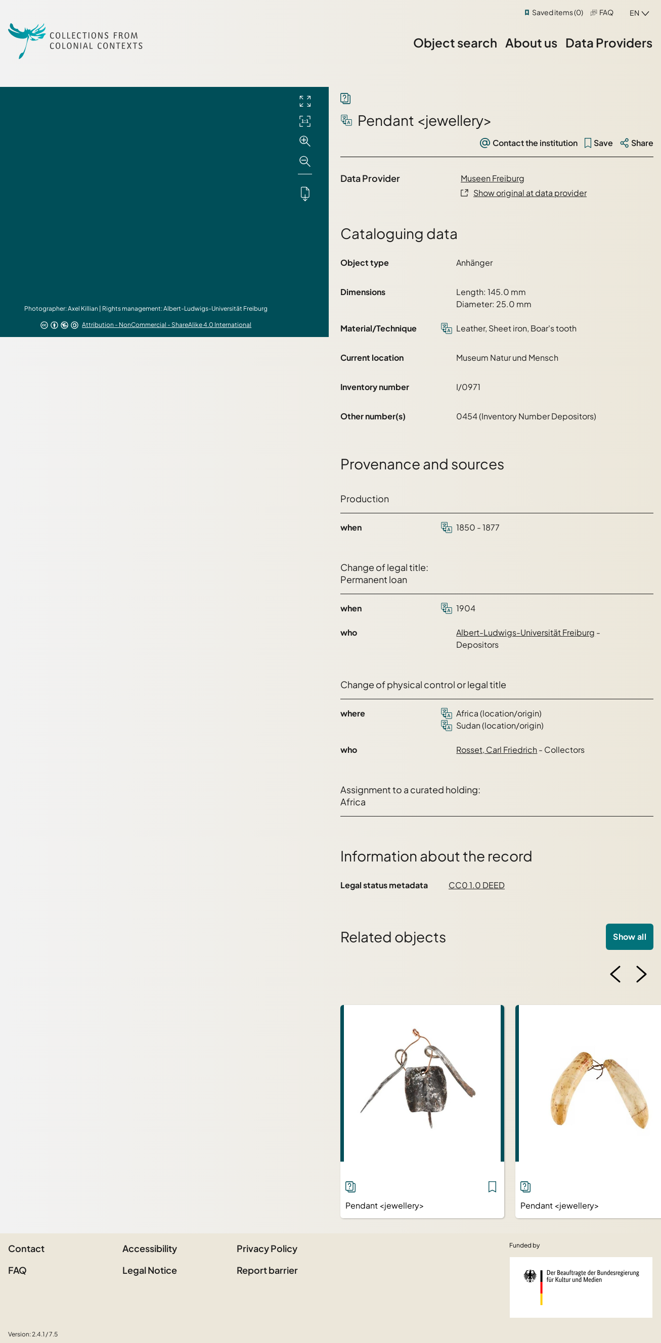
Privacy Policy (267, 1248)
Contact (26, 1248)
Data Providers (608, 42)
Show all (629, 936)
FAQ (606, 12)
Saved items (557, 12)
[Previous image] (615, 974)
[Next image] (641, 974)
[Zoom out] (305, 162)
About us (531, 42)
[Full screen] (305, 101)
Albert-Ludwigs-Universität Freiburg (525, 632)
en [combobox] (634, 12)
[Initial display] (305, 121)
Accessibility (149, 1248)
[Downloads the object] (305, 193)
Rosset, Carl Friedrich (496, 749)
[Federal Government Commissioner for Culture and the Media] (581, 1287)
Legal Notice (149, 1270)
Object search (455, 42)
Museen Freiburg (492, 178)
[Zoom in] (305, 141)
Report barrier (267, 1270)
